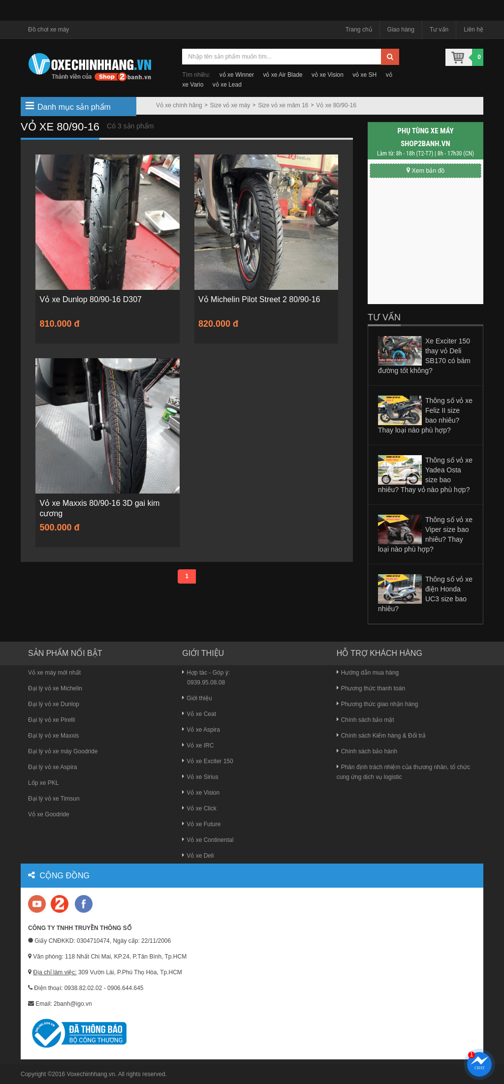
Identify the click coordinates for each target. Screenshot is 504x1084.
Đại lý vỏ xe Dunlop (53, 704)
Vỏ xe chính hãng (179, 105)
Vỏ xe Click (199, 808)
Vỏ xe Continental (207, 839)
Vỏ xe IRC (198, 745)
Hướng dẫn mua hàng (368, 672)
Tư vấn (439, 29)
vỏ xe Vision (328, 74)
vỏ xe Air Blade (282, 74)
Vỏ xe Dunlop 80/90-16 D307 (92, 300)
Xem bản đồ (425, 170)
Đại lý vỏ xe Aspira (52, 767)
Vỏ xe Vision (201, 792)
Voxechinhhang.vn (91, 1074)
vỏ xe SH (364, 74)
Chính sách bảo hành (367, 751)
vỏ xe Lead (227, 84)
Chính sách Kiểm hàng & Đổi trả (381, 735)
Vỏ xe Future (201, 824)
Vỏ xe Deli (198, 855)
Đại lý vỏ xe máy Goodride (62, 751)
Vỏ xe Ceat (199, 714)
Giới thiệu (197, 698)
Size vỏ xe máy (230, 105)
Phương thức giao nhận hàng (377, 704)
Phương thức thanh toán (371, 688)
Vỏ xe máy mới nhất (54, 672)
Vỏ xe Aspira (201, 729)
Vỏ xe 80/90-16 (336, 105)
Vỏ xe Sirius (200, 777)
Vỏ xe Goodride (48, 814)
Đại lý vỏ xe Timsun (54, 798)
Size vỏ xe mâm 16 (283, 105)
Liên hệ (473, 29)
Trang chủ (359, 29)
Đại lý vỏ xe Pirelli (51, 719)
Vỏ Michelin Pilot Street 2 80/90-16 (260, 300)
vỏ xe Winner (237, 74)
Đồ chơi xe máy (48, 29)
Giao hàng (400, 29)
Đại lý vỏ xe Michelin (55, 688)
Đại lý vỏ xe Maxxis (53, 735)
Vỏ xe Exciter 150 (207, 761)
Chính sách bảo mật (365, 719)
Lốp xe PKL (43, 782)
